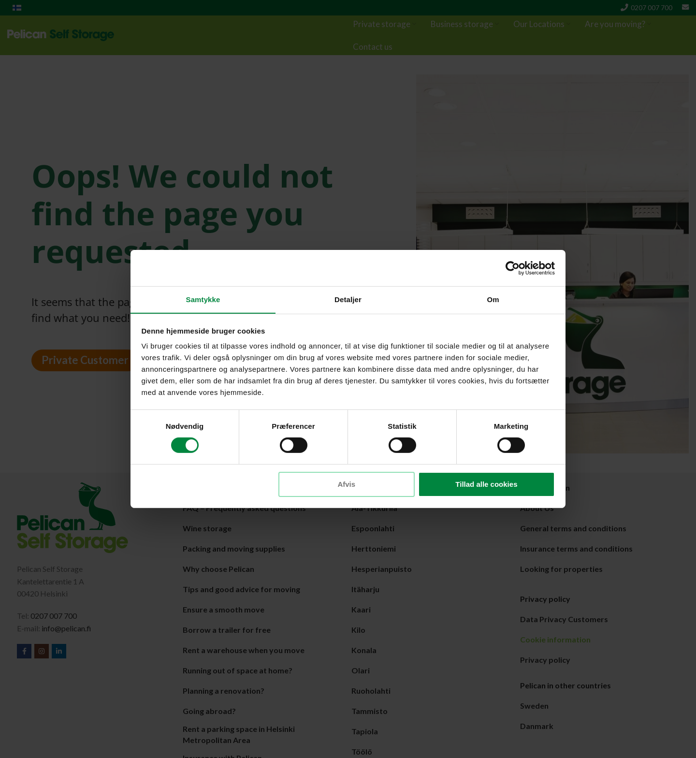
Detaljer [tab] (348, 299)
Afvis (346, 484)
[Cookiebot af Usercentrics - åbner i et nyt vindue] (512, 268)
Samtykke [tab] (203, 299)
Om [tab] (493, 299)
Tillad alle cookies (486, 484)
